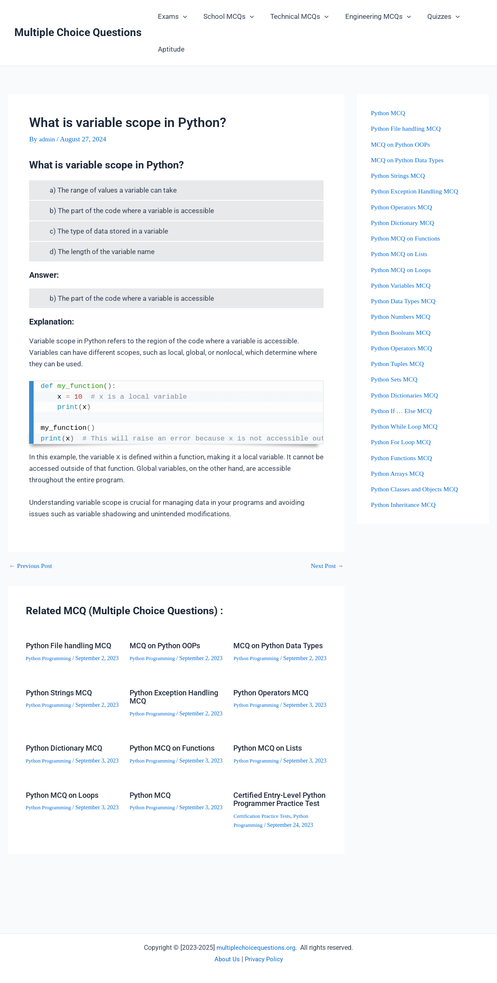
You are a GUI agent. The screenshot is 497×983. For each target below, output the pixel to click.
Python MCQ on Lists (271, 774)
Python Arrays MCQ (400, 473)
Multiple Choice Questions (77, 32)
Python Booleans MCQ (403, 332)
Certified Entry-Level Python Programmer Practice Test (270, 846)
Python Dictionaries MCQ (407, 395)
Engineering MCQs (369, 16)
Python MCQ (153, 838)
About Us (226, 959)
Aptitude (170, 49)
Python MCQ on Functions (158, 778)
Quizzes (432, 16)
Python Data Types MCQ (406, 301)
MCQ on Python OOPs (170, 645)
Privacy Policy (264, 959)
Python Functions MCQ (404, 458)
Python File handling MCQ (63, 649)
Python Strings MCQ (63, 710)
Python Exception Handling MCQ (161, 714)
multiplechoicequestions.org (256, 947)
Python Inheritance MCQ (406, 505)
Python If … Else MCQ (404, 411)
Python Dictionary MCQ (68, 774)
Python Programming (50, 666)
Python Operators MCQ (275, 710)
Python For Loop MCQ (403, 442)
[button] (182, 16)
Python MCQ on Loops (66, 838)
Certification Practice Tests (264, 867)
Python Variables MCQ (403, 285)
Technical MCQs (293, 16)
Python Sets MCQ (396, 379)
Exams (171, 16)
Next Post (326, 565)
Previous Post (32, 565)
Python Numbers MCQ (403, 316)
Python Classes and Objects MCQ (418, 489)
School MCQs (225, 16)
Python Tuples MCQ (400, 364)
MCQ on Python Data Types (271, 649)
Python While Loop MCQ (407, 426)
